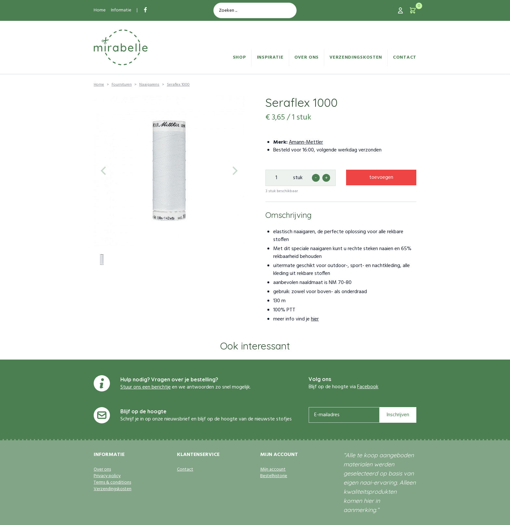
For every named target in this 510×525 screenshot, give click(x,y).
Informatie (121, 10)
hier (315, 319)
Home (100, 10)
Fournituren (122, 84)
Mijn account (273, 469)
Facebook (367, 387)
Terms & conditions (112, 482)
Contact (404, 57)
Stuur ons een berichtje (145, 387)
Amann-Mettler (306, 142)
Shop (239, 57)
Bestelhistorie (273, 476)
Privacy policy (107, 476)
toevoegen (381, 177)
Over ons (306, 57)
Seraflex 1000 (178, 84)
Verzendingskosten (355, 57)
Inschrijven (397, 415)
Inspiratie (270, 57)
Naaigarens (149, 84)
